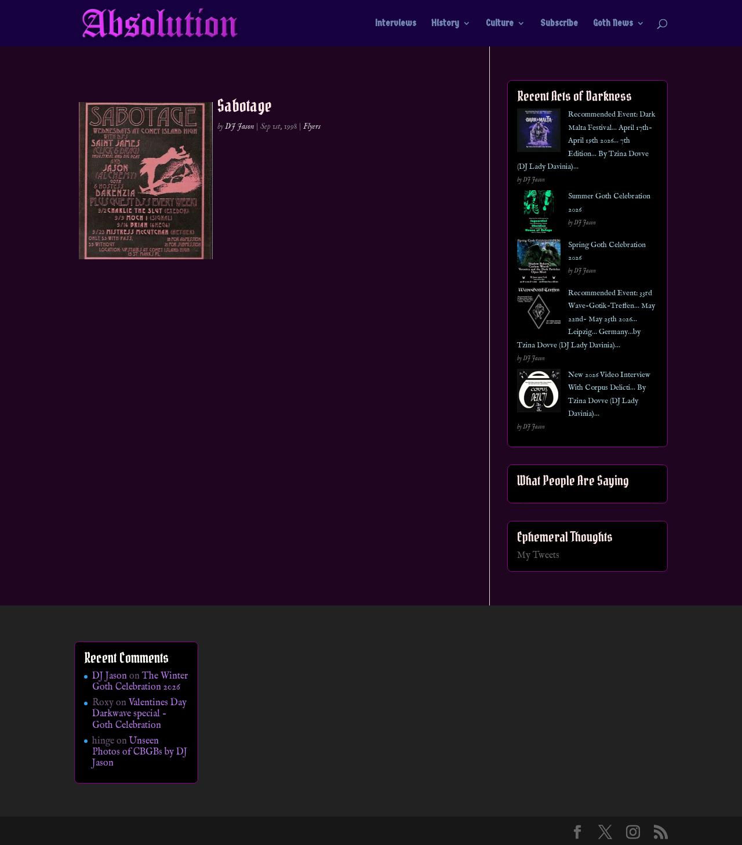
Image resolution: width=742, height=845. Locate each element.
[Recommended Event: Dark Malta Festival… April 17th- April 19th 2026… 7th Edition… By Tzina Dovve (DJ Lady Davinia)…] (539, 132)
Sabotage (244, 106)
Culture (500, 23)
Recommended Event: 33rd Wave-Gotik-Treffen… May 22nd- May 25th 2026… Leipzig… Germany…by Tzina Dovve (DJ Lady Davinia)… (586, 319)
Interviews (395, 23)
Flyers (312, 126)
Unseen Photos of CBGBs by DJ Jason (139, 752)
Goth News (613, 23)
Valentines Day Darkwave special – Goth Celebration (139, 714)
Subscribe (559, 23)
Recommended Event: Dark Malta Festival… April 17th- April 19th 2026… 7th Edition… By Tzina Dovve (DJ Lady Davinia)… (586, 141)
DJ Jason (239, 126)
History (445, 23)
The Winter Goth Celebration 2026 (140, 681)
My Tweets (538, 555)
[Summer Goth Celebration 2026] (539, 214)
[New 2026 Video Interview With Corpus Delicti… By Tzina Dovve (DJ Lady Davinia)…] (539, 393)
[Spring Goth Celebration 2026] (539, 263)
